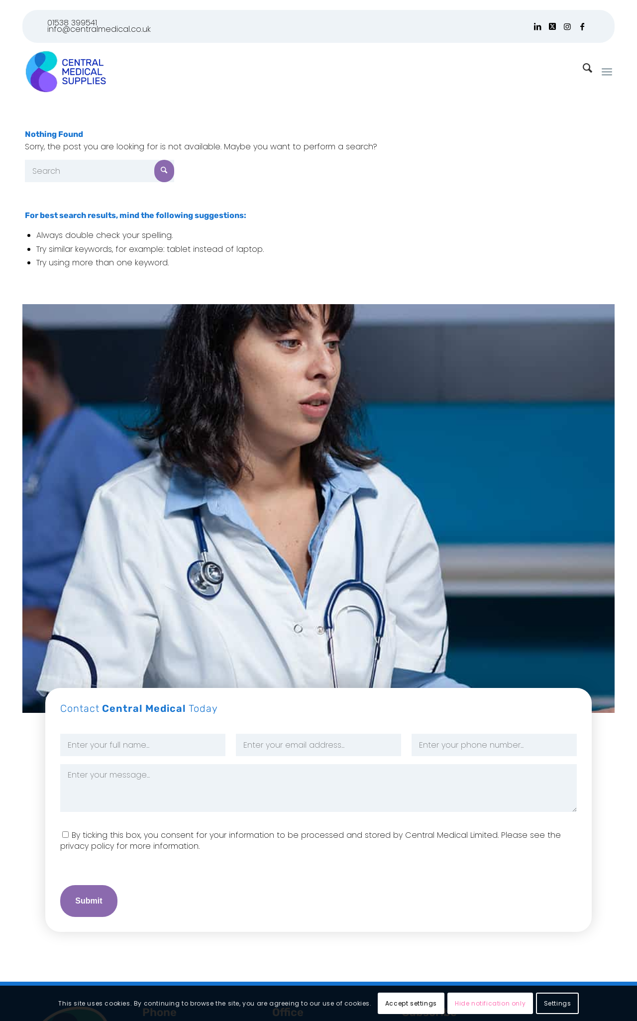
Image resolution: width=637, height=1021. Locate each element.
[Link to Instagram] (567, 26)
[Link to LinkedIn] (537, 26)
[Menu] (607, 71)
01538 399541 (72, 22)
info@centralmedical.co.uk (99, 29)
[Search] (99, 171)
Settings (557, 1003)
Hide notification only (490, 1003)
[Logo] (65, 72)
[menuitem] (607, 71)
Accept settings (411, 1003)
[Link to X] (552, 26)
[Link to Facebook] (582, 26)
